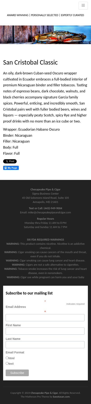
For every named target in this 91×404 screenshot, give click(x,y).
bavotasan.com (61, 396)
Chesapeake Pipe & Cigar (44, 392)
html (11, 358)
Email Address (45, 309)
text (11, 363)
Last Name (13, 338)
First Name (13, 325)
